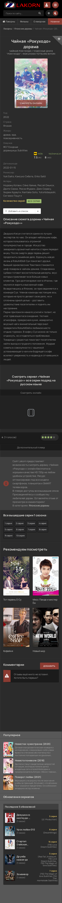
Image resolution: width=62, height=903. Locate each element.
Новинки (55, 21)
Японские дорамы (23, 28)
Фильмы (24, 21)
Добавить (49, 666)
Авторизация (47, 5)
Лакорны (9, 21)
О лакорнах (40, 21)
